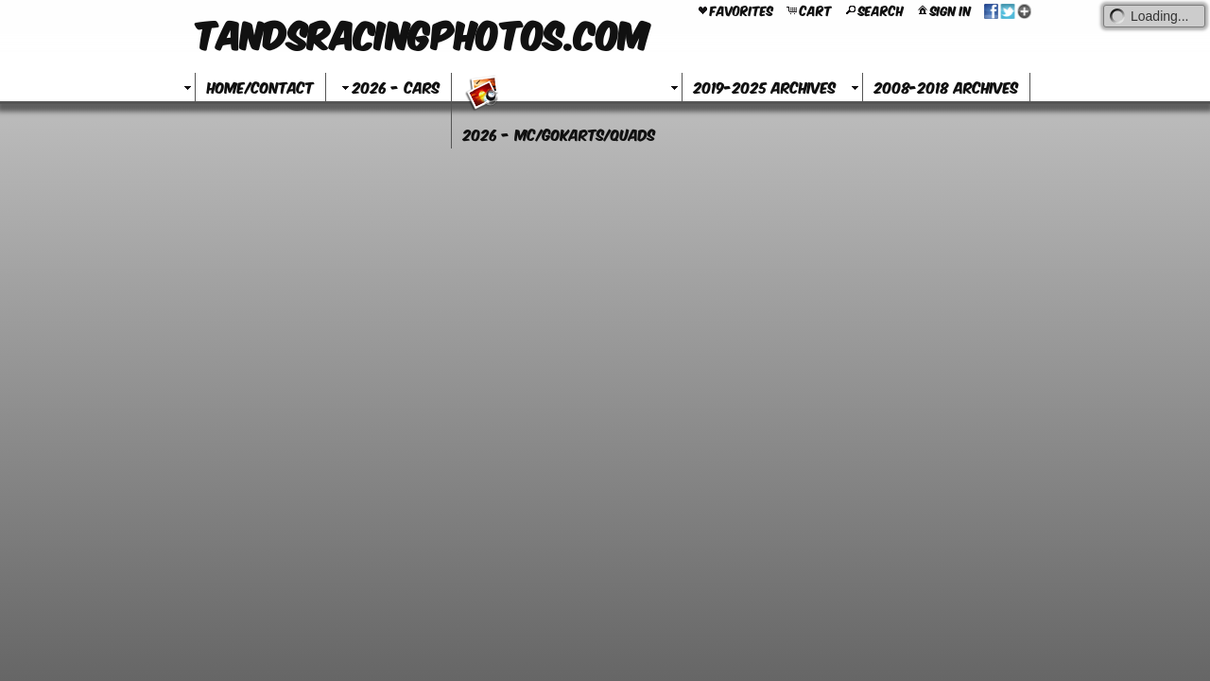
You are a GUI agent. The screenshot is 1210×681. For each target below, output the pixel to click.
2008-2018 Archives (946, 86)
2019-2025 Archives (765, 86)
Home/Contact (260, 86)
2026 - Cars (388, 86)
